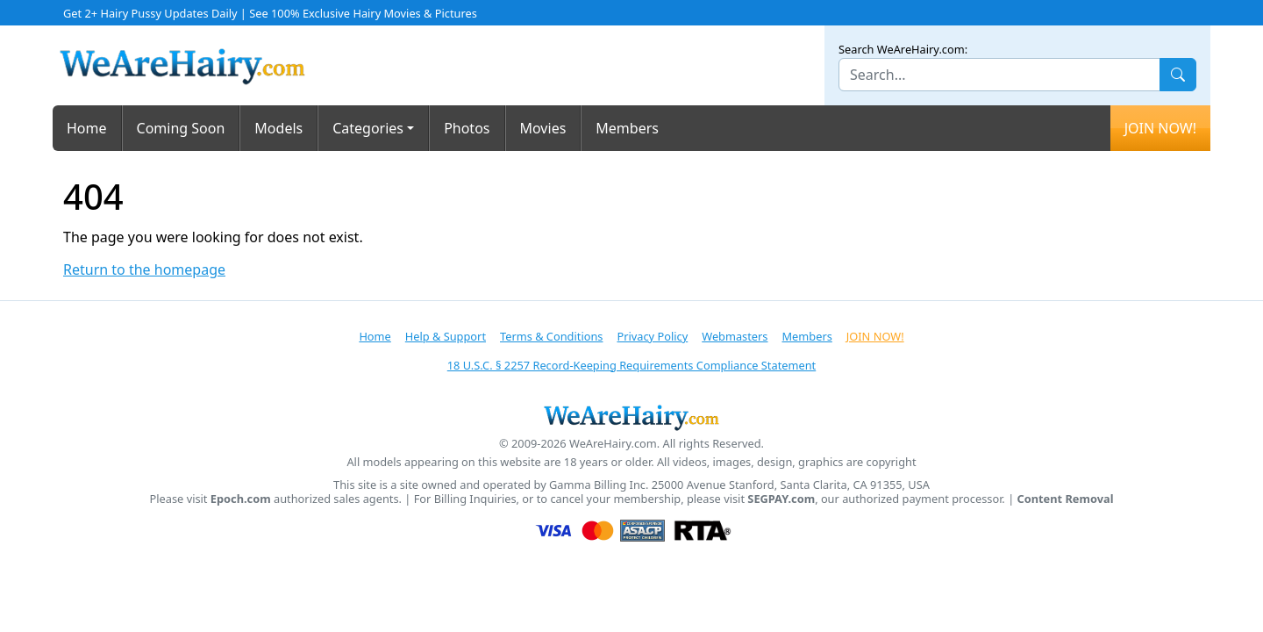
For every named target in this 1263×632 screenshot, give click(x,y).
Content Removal (1065, 499)
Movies (543, 128)
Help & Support (445, 336)
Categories (367, 128)
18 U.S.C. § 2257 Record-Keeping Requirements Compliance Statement (631, 365)
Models (278, 128)
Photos (466, 128)
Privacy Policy (652, 336)
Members (627, 128)
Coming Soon (181, 128)
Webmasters (734, 336)
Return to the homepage (144, 270)
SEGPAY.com (781, 499)
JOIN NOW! (1160, 128)
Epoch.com (240, 499)
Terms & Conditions (551, 336)
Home (87, 128)
